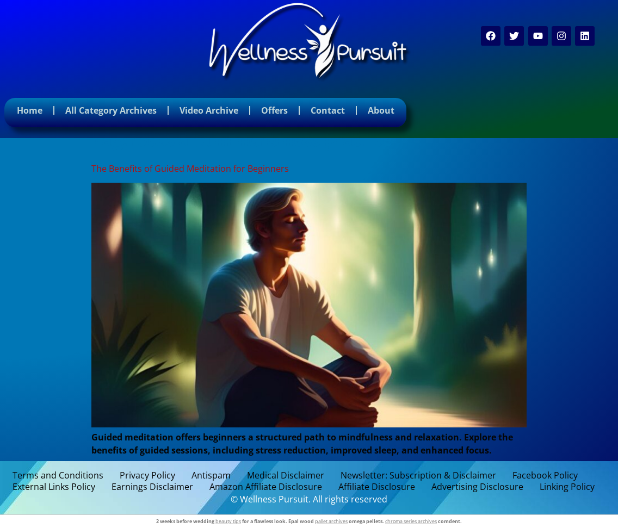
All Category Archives (111, 110)
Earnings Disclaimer (152, 487)
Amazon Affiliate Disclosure (265, 487)
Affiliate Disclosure (376, 487)
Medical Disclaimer (285, 475)
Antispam (211, 475)
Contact (328, 110)
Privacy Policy (147, 475)
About (381, 110)
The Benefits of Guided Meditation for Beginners (190, 169)
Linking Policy (567, 487)
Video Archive (209, 110)
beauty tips (228, 521)
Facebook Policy (545, 475)
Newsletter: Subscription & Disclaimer (418, 475)
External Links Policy (54, 487)
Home (29, 110)
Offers (274, 110)
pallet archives (331, 521)
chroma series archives (411, 521)
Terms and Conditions (58, 475)
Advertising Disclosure (477, 487)
